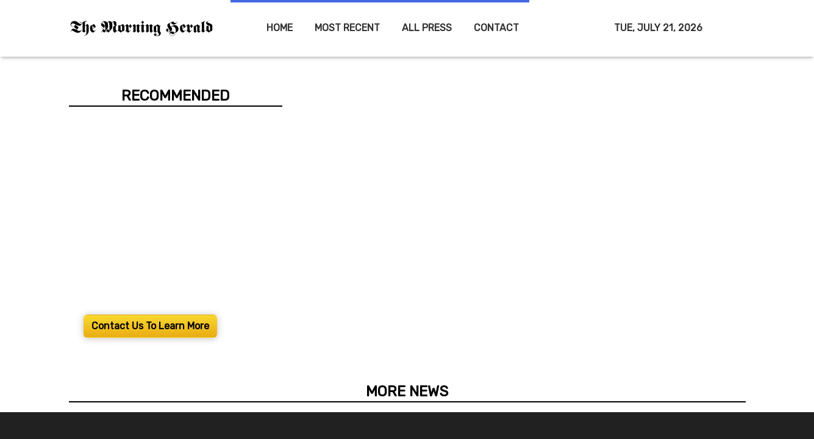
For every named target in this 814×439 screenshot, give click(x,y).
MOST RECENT (347, 28)
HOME (279, 28)
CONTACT (496, 28)
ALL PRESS (427, 28)
